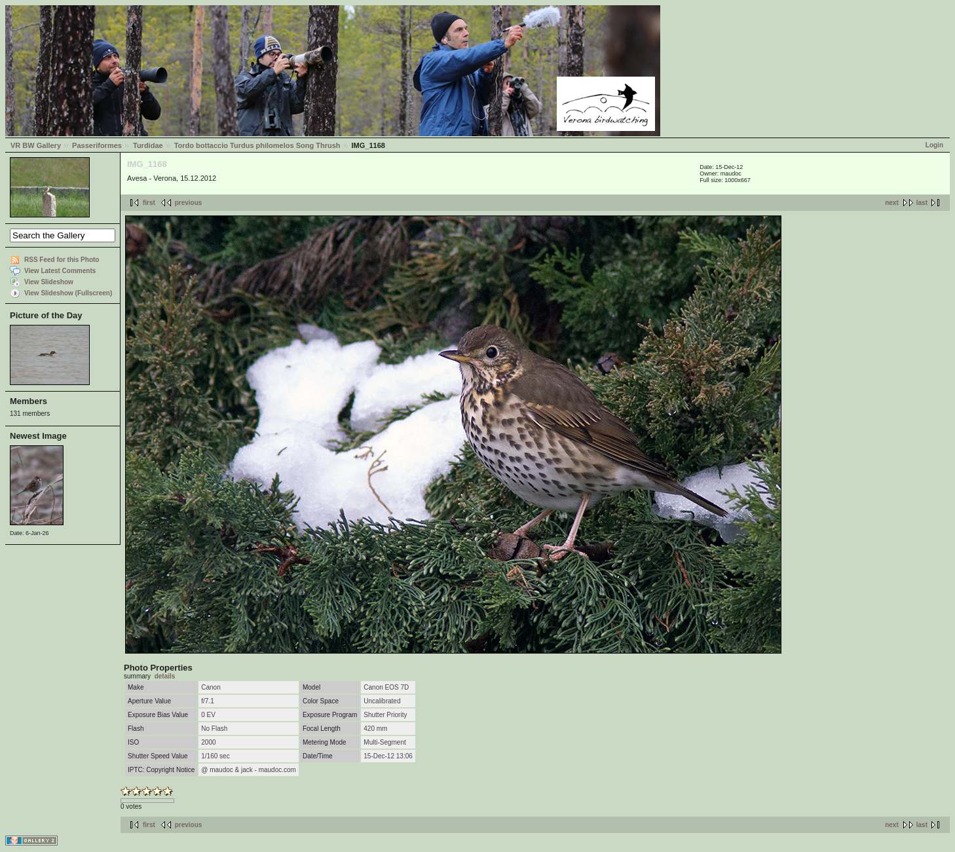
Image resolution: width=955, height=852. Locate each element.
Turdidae (148, 145)
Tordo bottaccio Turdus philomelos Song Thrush (257, 145)
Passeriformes (97, 145)
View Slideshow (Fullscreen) (68, 293)
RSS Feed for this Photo (61, 259)
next (892, 202)
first (149, 202)
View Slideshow (48, 282)
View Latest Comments (60, 270)
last (921, 202)
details (165, 676)
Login (934, 145)
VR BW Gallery (35, 145)
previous (188, 202)
